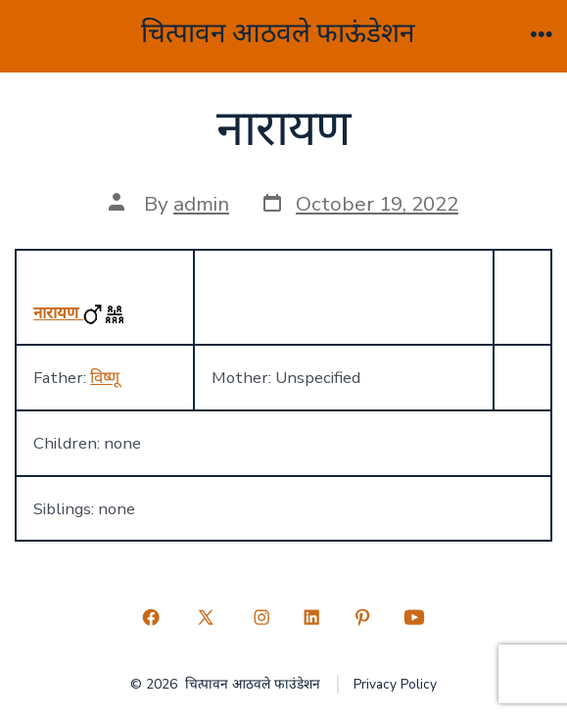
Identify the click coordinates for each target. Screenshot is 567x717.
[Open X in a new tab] (206, 617)
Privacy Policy (395, 684)
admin (201, 203)
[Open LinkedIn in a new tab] (312, 617)
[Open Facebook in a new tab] (150, 617)
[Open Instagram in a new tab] (261, 617)
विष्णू (104, 377)
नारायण (58, 313)
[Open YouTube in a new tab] (415, 617)
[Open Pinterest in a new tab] (362, 617)
